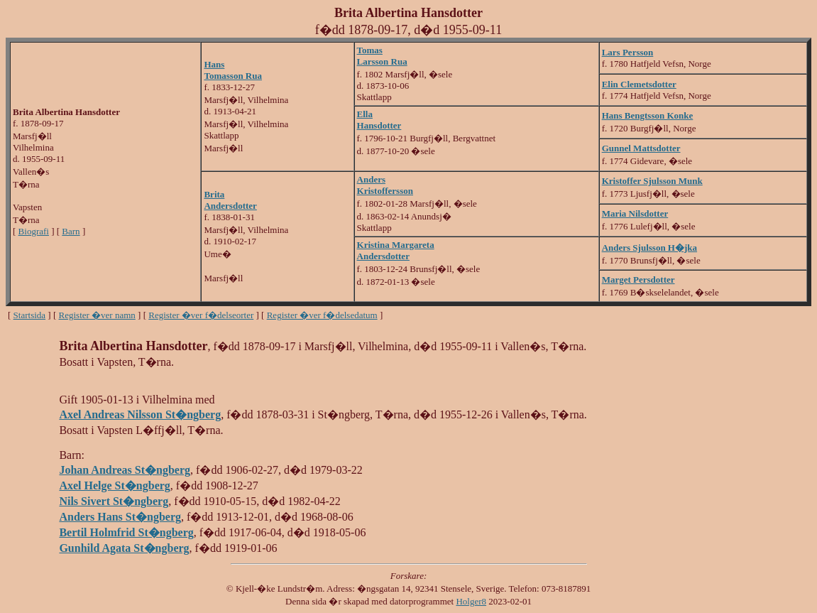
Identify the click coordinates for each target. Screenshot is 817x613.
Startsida (29, 315)
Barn (70, 231)
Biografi (33, 231)
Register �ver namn (97, 315)
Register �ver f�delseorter (200, 315)
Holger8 (471, 601)
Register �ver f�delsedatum (322, 315)
